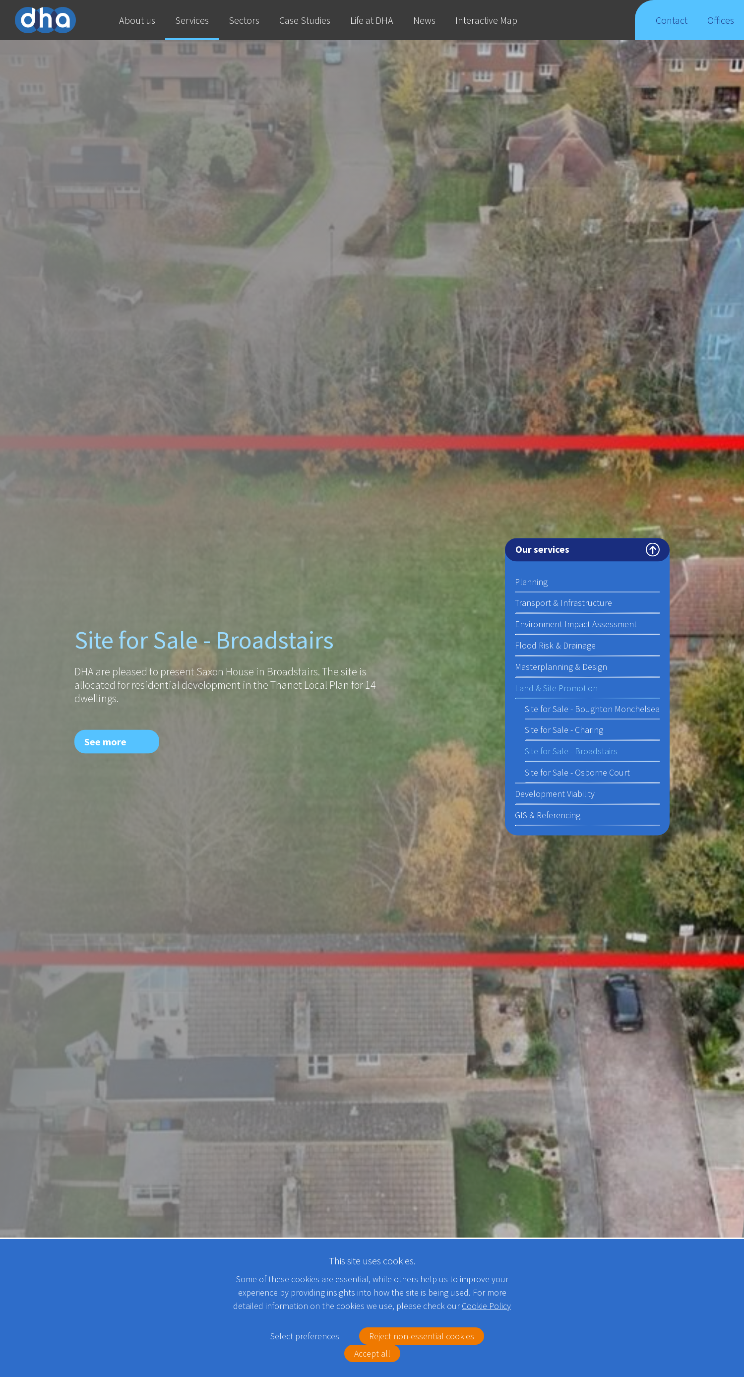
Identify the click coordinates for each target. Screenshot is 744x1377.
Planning (587, 582)
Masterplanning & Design (561, 666)
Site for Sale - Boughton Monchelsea (592, 708)
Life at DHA (371, 20)
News (424, 20)
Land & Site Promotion (587, 688)
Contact (671, 27)
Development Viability (555, 793)
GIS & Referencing (547, 814)
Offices (721, 27)
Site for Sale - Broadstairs (571, 750)
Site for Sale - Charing (564, 729)
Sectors (244, 20)
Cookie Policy (486, 1305)
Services (192, 20)
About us (137, 20)
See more (105, 741)
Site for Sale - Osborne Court (577, 772)
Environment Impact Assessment (576, 623)
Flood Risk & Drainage (555, 645)
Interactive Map (486, 20)
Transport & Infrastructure (563, 602)
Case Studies (304, 20)
